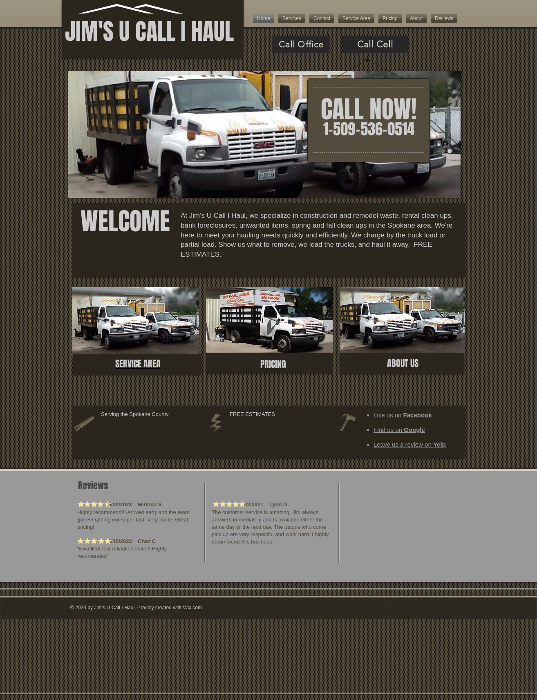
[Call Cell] (375, 44)
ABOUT (398, 363)
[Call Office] (301, 44)
